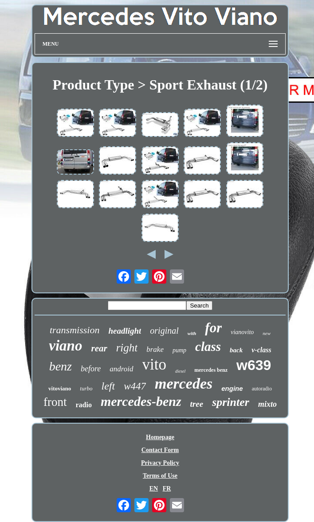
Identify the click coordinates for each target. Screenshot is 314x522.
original (164, 330)
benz (60, 366)
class (208, 346)
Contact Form (160, 450)
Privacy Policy (160, 463)
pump (179, 350)
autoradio (262, 389)
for (213, 327)
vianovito (242, 332)
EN (153, 488)
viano (65, 346)
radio (84, 405)
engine (232, 388)
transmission (74, 329)
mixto (267, 404)
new (267, 333)
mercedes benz (211, 370)
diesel (180, 371)
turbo (86, 388)
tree (197, 404)
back (236, 350)
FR (167, 488)
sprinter (230, 402)
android (121, 369)
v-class (261, 350)
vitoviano (59, 388)
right (127, 348)
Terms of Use (160, 475)
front (55, 402)
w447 (135, 386)
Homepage (160, 437)
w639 (253, 365)
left (108, 386)
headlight (124, 330)
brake (155, 349)
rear (99, 348)
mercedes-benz (141, 401)
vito (154, 364)
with (192, 333)
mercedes (183, 383)
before (91, 368)
